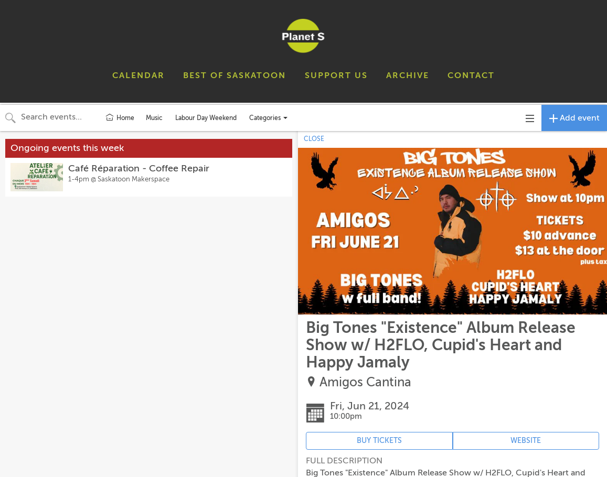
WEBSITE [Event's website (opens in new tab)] (525, 441)
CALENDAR (138, 75)
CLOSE (314, 139)
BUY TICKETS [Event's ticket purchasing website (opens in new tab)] (379, 441)
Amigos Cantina (365, 382)
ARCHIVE (407, 75)
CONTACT (471, 75)
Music (154, 118)
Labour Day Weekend (206, 118)
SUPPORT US (336, 75)
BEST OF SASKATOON (234, 75)
